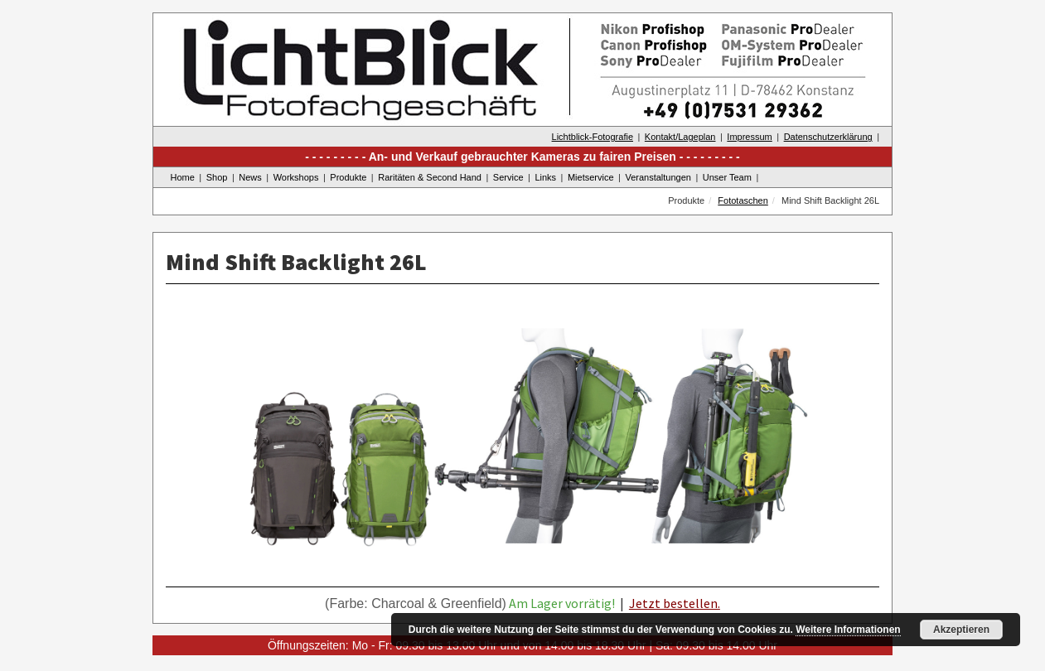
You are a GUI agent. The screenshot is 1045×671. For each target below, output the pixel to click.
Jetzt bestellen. (674, 603)
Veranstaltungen (658, 177)
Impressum (749, 137)
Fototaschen (743, 200)
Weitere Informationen (848, 629)
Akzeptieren (961, 629)
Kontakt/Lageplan (680, 137)
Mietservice (591, 177)
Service (508, 177)
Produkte (348, 177)
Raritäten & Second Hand (429, 177)
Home (183, 177)
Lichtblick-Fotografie (592, 137)
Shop (217, 177)
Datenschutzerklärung (828, 137)
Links (545, 177)
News (250, 177)
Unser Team (727, 177)
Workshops (296, 177)
